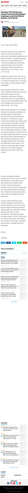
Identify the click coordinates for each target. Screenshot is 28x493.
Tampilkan (24, 252)
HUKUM (11, 5)
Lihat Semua (14, 301)
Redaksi (15, 487)
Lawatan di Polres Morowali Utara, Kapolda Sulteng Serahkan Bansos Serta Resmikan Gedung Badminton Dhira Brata (10, 271)
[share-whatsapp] (19, 243)
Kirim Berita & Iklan (19, 488)
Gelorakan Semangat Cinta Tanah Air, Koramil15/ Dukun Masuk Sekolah (10, 428)
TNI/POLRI (4, 9)
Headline (20, 5)
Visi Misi (11, 487)
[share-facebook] (8, 243)
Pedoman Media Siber (9, 488)
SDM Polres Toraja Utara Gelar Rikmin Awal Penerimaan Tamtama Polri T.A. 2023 (11, 437)
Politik (2, 477)
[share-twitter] (14, 243)
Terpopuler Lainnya (14, 467)
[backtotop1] (27, 492)
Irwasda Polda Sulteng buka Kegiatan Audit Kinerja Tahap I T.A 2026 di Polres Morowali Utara (10, 286)
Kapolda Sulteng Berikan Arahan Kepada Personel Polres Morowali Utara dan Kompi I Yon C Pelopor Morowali (9, 262)
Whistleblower (6, 487)
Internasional (17, 475)
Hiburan (24, 5)
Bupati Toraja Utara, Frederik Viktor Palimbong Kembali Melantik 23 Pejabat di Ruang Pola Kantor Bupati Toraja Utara (10, 279)
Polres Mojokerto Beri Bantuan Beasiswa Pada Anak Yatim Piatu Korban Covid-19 (11, 461)
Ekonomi (7, 5)
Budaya (2, 5)
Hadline (15, 5)
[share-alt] (3, 243)
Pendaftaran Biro (21, 487)
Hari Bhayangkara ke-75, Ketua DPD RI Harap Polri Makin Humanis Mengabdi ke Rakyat (10, 454)
